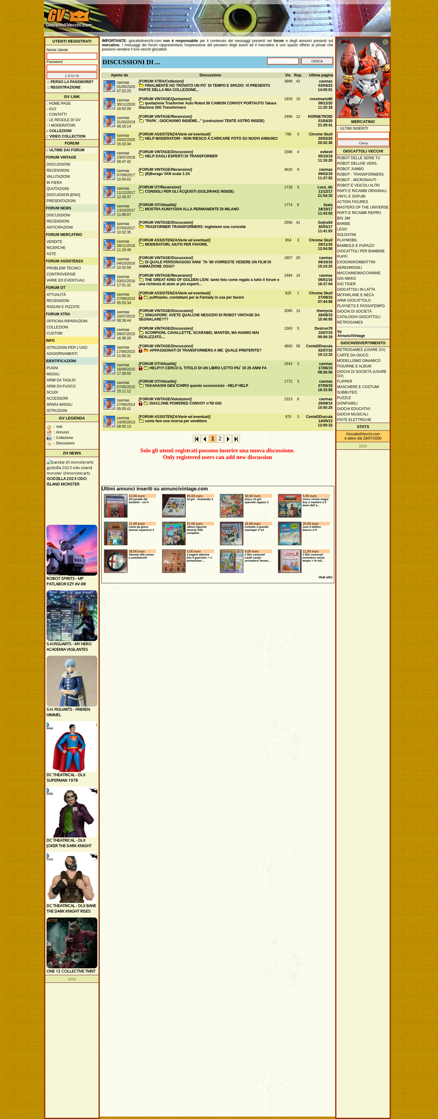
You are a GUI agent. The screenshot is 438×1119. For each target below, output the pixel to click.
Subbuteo (347, 392)
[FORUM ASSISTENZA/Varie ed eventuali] (174, 134)
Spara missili (59, 404)
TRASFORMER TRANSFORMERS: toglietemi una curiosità (195, 227)
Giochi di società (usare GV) (362, 374)
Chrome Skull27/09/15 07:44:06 (320, 297)
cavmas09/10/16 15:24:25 (325, 262)
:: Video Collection (65, 136)
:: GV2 (51, 109)
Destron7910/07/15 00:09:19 (323, 332)
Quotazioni (58, 189)
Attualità (56, 295)
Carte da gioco (352, 355)
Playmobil (347, 240)
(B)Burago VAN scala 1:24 (167, 174)
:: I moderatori (60, 125)
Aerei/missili (349, 267)
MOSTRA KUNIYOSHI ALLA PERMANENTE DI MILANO (192, 209)
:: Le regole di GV (63, 120)
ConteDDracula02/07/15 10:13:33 (319, 350)
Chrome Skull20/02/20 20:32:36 (320, 138)
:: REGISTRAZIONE (64, 87)
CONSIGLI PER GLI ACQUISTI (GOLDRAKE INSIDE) (189, 191)
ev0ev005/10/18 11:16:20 (325, 156)
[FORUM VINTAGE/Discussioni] (166, 152)
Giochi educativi (353, 409)
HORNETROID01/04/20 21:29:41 (320, 120)
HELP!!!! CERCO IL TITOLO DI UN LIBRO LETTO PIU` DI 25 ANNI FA (208, 368)
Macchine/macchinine (359, 273)
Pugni (52, 368)
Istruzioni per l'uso (67, 348)
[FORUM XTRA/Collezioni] (161, 81)
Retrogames (350, 322)
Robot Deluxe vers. (357, 163)
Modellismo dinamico (359, 361)
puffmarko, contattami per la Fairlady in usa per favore (197, 297)
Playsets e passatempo (361, 306)
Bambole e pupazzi (355, 246)
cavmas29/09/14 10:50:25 (325, 403)
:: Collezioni (58, 131)
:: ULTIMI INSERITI (352, 128)
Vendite (54, 242)
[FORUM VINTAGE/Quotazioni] (165, 99)
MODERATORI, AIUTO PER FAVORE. (176, 244)
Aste (51, 254)
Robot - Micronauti (356, 180)
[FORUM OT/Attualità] (157, 205)
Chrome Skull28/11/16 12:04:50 (320, 244)
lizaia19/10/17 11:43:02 (325, 209)
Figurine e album (354, 366)
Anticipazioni (60, 227)
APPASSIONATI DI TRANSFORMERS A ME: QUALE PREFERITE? (206, 350)
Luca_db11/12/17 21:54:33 (325, 191)
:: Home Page (58, 103)
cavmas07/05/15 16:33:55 (325, 385)
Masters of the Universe (363, 207)
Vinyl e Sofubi (351, 196)
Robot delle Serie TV (358, 158)
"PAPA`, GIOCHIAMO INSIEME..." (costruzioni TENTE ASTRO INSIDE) (204, 121)
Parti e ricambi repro (359, 213)
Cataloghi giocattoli (358, 317)
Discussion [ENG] (63, 195)
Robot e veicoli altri (358, 185)
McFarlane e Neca (355, 295)
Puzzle (344, 398)
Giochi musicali (352, 414)
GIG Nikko (346, 278)
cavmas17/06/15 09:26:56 (325, 368)
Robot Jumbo (350, 169)
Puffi (342, 256)
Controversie (61, 274)
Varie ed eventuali (66, 280)
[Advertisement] (278, 15)
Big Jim (343, 218)
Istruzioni (57, 411)
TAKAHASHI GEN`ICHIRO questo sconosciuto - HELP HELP (196, 386)
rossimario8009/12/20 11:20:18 (321, 103)
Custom (54, 333)
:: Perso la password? (70, 82)
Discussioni (58, 164)
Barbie (343, 224)
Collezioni (57, 327)
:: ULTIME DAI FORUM (65, 150)
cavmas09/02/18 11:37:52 (325, 173)
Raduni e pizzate (63, 307)
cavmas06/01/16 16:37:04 (325, 279)
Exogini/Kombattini (356, 262)
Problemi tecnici (64, 268)
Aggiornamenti (62, 354)
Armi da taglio (61, 380)
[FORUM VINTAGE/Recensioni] (165, 116)
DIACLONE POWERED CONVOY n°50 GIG (186, 403)
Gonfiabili (347, 403)
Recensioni (58, 170)
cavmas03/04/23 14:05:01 (325, 85)
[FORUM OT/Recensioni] (160, 187)
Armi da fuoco (61, 386)
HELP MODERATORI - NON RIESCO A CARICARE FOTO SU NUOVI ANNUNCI (211, 138)
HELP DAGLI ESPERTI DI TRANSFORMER (181, 156)
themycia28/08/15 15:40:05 (324, 315)
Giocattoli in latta (356, 289)
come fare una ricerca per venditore (176, 421)
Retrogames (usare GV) (361, 350)
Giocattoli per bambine (361, 251)
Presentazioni (61, 201)
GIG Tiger (346, 284)
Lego (342, 229)
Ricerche (56, 248)
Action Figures (352, 202)
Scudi (52, 392)
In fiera (54, 183)
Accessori (57, 398)
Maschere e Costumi (358, 387)
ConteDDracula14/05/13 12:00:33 (319, 421)
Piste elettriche (354, 420)
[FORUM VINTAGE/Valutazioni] (165, 399)
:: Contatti (56, 114)
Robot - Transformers (360, 174)
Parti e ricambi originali (362, 191)
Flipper (344, 381)
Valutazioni (58, 176)
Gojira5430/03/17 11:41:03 (325, 226)
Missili (53, 374)
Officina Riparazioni (67, 321)
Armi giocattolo (354, 300)
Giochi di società (354, 311)
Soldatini (346, 235)
